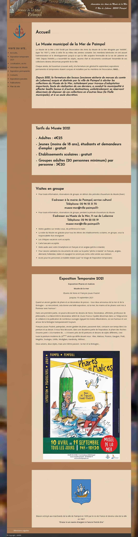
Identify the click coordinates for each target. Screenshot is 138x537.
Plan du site (15, 86)
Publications (15, 82)
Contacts (14, 75)
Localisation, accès (18, 63)
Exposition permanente (20, 71)
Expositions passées (18, 79)
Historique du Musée (19, 67)
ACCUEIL (14, 53)
